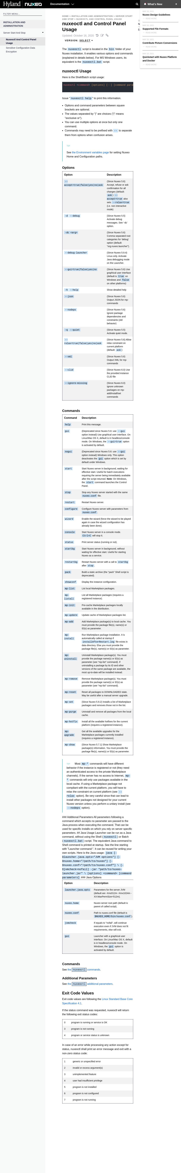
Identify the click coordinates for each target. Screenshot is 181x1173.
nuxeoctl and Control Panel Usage (21, 41)
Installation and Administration (14, 24)
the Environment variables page (90, 152)
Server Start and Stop (14, 32)
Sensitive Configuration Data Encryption (20, 50)
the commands (84, 969)
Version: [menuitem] (79, 40)
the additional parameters (90, 983)
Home (65, 16)
